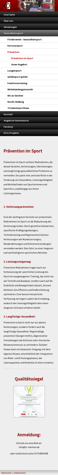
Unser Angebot (19, 64)
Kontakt (8, 114)
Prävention (13, 52)
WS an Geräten (15, 95)
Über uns (8, 20)
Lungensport (14, 70)
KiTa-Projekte (11, 132)
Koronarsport (15, 45)
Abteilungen (10, 27)
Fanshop (8, 126)
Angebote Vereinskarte (16, 120)
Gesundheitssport (13, 33)
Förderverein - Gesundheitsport (24, 39)
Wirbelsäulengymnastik (20, 89)
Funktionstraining (17, 83)
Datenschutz (20, 472)
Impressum (6, 472)
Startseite (9, 14)
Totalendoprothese (18, 107)
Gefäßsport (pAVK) (17, 76)
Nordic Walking (15, 101)
